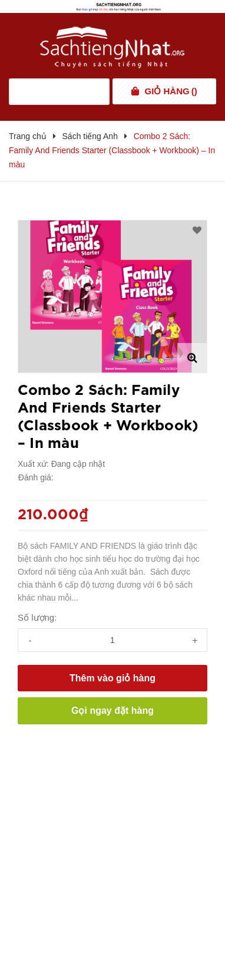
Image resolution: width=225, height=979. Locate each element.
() (171, 91)
